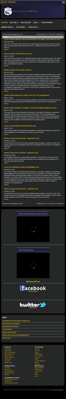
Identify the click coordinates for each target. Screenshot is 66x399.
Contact (37, 362)
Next (59, 34)
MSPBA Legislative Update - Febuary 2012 (21, 153)
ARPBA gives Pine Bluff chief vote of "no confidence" (27, 95)
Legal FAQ (7, 361)
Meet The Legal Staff (10, 352)
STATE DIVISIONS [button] (47, 22)
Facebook (37, 357)
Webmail (7, 374)
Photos (36, 374)
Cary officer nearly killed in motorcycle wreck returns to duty (32, 39)
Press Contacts (39, 371)
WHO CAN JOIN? (26, 22)
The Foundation (39, 355)
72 (49, 34)
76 (56, 34)
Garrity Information (9, 357)
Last (62, 34)
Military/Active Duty (9, 372)
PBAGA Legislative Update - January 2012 (21, 189)
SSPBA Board (38, 369)
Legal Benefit (8, 350)
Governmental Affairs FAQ (11, 383)
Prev (41, 34)
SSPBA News (38, 354)
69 (43, 34)
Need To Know (8, 355)
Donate (36, 352)
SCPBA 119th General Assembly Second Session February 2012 (30, 108)
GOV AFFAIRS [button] (21, 27)
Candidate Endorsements (11, 379)
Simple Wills (8, 359)
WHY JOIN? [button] (14, 22)
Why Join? (37, 350)
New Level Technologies (57, 389)
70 (45, 34)
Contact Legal (8, 362)
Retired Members (9, 371)
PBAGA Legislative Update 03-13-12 (18, 54)
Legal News (8, 349)
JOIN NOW (4, 22)
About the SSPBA (39, 367)
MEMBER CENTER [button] (7, 27)
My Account (8, 369)
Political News (8, 381)
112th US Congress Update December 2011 (21, 167)
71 (47, 34)
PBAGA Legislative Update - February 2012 (21, 138)
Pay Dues (7, 367)
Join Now (37, 349)
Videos (36, 376)
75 (54, 34)
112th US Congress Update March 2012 (20, 126)
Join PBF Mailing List (40, 361)
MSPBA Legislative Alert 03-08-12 (17, 70)
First (38, 34)
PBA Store (37, 364)
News (36, 372)
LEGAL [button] (36, 22)
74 (52, 34)
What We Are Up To (10, 354)
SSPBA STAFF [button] (33, 27)
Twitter (36, 359)
